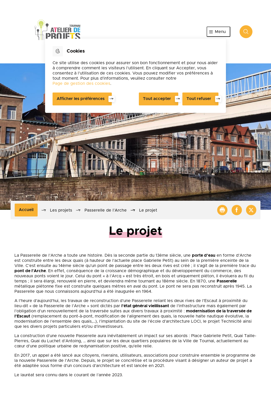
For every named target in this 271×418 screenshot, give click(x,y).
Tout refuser (199, 99)
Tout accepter (157, 99)
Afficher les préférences (81, 99)
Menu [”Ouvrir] (220, 32)
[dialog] (135, 76)
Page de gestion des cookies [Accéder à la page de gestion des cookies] (81, 83)
